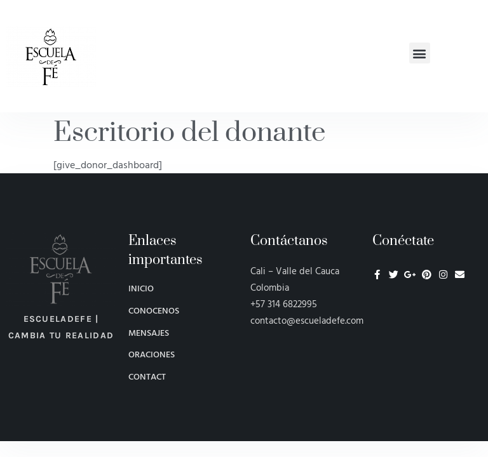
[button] (419, 53)
